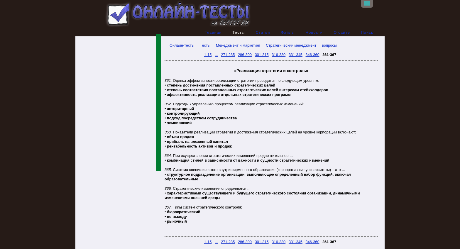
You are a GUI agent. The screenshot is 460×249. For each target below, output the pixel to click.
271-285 (228, 54)
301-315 (262, 54)
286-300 (245, 54)
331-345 (295, 54)
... (216, 54)
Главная (213, 32)
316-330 (278, 54)
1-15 (208, 54)
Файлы (288, 32)
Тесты (205, 45)
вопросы (329, 45)
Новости (314, 32)
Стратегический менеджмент (291, 45)
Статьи (263, 32)
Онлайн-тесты (179, 45)
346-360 (312, 54)
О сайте (342, 32)
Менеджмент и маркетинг (238, 45)
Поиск (367, 32)
